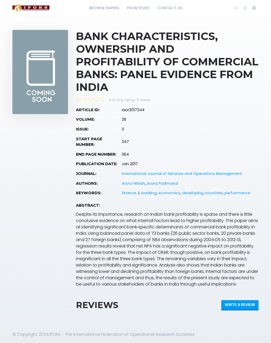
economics (169, 193)
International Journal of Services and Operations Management (182, 173)
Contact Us (169, 8)
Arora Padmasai (162, 183)
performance (237, 193)
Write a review (240, 304)
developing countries (202, 193)
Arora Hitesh (133, 183)
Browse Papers (104, 8)
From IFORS (138, 8)
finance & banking (139, 193)
